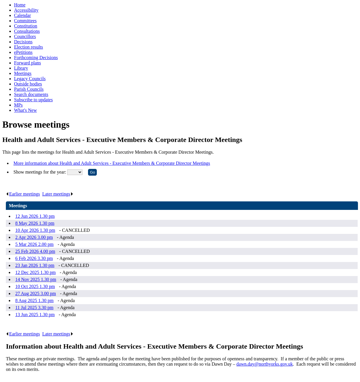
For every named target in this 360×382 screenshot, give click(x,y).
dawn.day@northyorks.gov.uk (264, 364)
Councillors (25, 36)
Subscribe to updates (33, 99)
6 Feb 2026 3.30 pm (34, 258)
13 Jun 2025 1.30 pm (35, 314)
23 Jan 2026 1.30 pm (34, 265)
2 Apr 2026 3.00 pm (34, 237)
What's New (25, 110)
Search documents (31, 94)
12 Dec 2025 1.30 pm (35, 272)
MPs (18, 104)
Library (21, 68)
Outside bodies (28, 83)
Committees (25, 20)
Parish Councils (29, 89)
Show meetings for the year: (40, 171)
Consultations (27, 31)
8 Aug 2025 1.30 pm (34, 300)
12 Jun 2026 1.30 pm (35, 216)
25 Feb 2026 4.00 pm (35, 251)
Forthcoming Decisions (36, 57)
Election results (28, 46)
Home (19, 4)
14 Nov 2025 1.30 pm (35, 279)
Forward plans (27, 62)
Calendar (22, 15)
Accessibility (26, 10)
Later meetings (57, 193)
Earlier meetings (23, 193)
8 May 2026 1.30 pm (34, 223)
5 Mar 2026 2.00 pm (34, 244)
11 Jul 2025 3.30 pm (34, 307)
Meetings (23, 73)
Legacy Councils (30, 78)
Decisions (23, 41)
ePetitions (23, 52)
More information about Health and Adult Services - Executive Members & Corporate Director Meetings (111, 163)
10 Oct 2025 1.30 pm (35, 286)
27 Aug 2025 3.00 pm (35, 293)
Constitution (25, 25)
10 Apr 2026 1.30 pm (35, 230)
